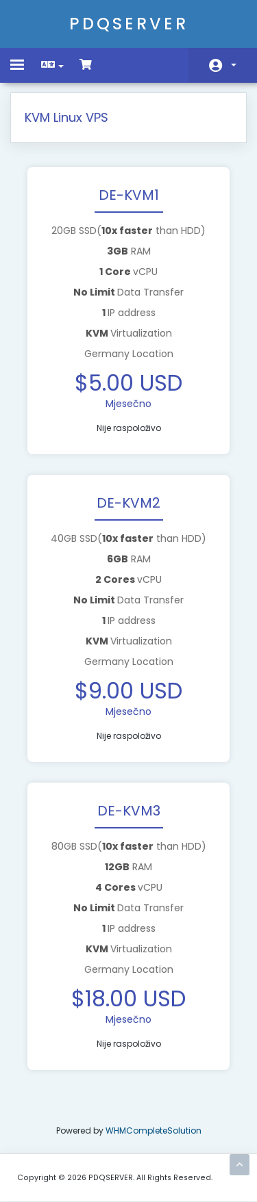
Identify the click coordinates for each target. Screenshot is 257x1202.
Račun (233, 65)
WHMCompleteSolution (153, 1130)
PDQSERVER (128, 23)
